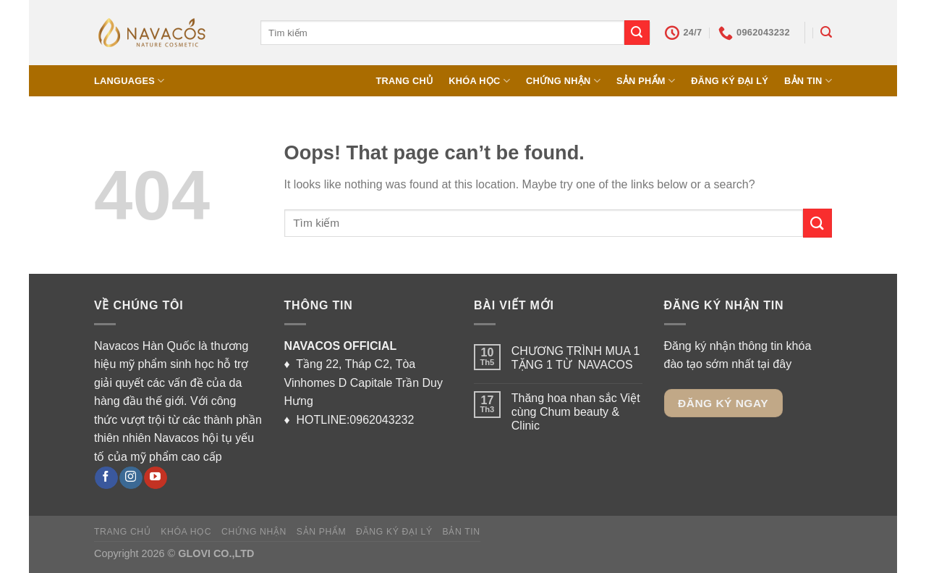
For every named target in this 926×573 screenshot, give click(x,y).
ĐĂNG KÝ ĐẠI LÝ (729, 80)
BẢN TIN (808, 81)
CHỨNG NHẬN (563, 81)
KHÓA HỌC (479, 81)
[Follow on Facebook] (106, 478)
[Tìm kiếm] (826, 32)
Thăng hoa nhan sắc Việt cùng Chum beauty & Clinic (575, 412)
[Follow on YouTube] (155, 478)
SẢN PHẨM (645, 81)
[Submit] (636, 32)
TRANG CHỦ (404, 80)
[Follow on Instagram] (130, 478)
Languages (129, 81)
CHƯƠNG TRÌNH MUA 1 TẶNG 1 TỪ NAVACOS (575, 358)
